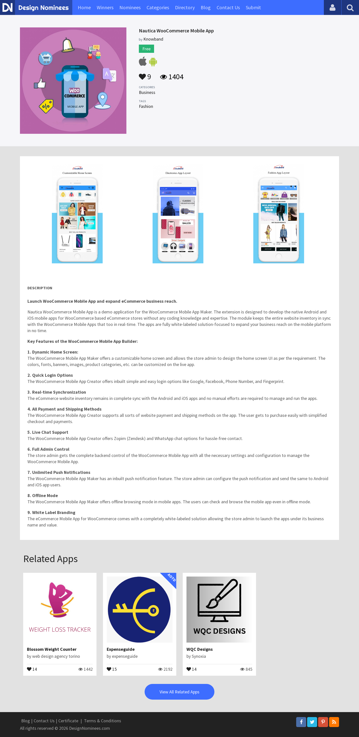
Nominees (130, 7)
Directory (185, 7)
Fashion (146, 106)
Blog (206, 7)
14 (32, 668)
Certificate (68, 721)
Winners (105, 7)
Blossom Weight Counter (52, 649)
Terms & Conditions (102, 721)
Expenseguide (121, 649)
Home (84, 7)
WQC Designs (199, 649)
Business (147, 92)
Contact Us (228, 7)
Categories (158, 7)
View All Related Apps (179, 692)
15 (112, 668)
